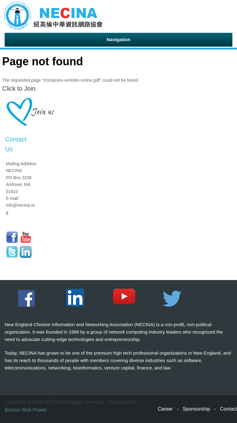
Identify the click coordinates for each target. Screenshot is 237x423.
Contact (228, 409)
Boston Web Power (26, 409)
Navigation (118, 39)
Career (165, 409)
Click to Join (18, 88)
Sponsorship (196, 409)
